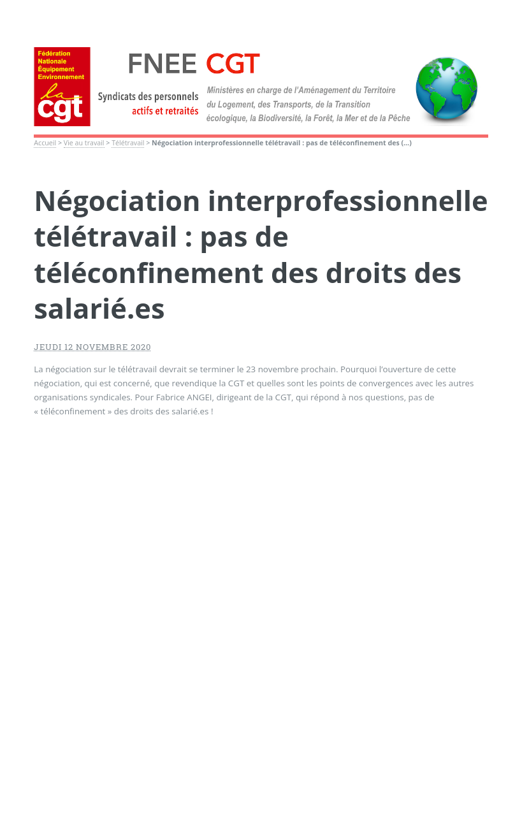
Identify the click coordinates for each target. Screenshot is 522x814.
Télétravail (128, 142)
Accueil (45, 142)
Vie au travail (84, 142)
